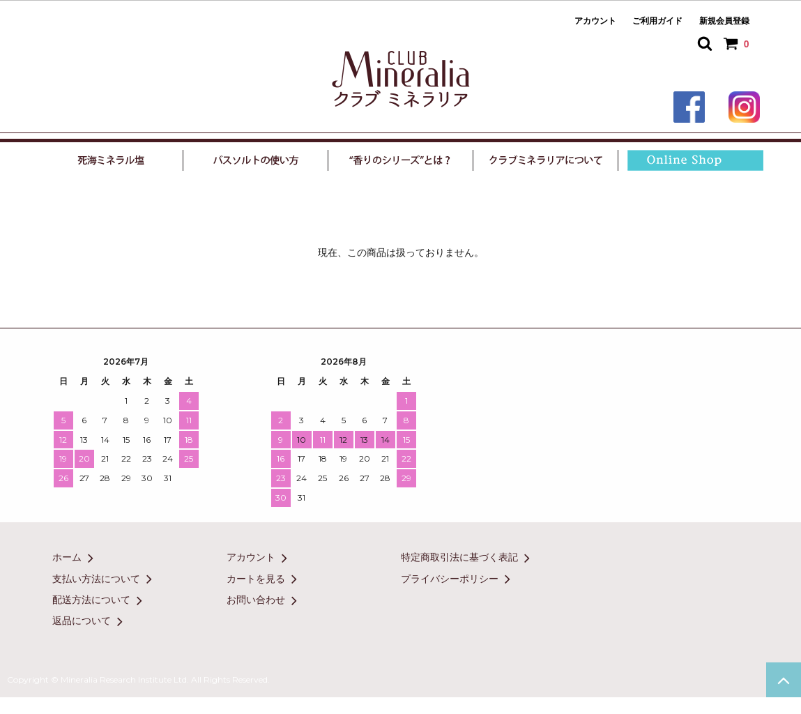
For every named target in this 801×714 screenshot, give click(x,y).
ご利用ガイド (657, 21)
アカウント (595, 21)
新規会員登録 (724, 21)
